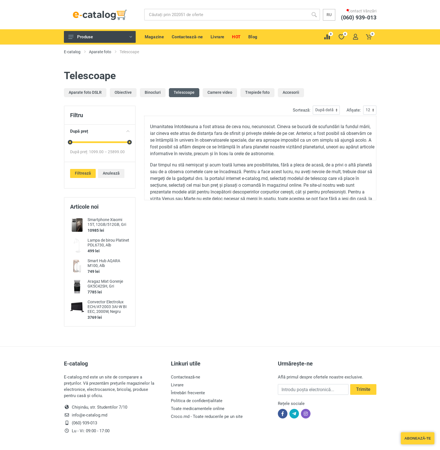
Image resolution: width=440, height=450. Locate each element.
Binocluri (153, 92)
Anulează (111, 173)
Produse (100, 36)
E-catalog (72, 52)
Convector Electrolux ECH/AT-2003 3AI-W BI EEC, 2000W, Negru (107, 307)
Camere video (219, 92)
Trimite (363, 389)
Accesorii (291, 92)
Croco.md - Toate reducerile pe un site (207, 416)
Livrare (177, 384)
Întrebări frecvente (188, 392)
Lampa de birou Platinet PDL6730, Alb (108, 242)
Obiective (123, 92)
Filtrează (83, 173)
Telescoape (184, 92)
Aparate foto (100, 52)
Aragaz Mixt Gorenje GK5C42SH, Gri (105, 283)
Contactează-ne (185, 377)
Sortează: (302, 110)
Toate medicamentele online (197, 408)
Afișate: (354, 110)
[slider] (70, 142)
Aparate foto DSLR (85, 92)
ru (329, 14)
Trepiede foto (257, 92)
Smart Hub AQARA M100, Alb (104, 263)
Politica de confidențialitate (196, 400)
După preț (99, 131)
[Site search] (226, 15)
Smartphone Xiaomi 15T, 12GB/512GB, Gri (107, 222)
